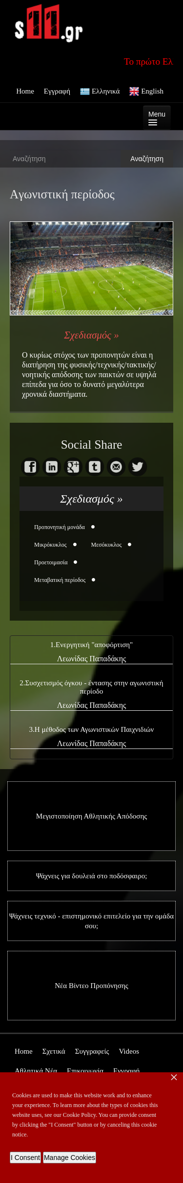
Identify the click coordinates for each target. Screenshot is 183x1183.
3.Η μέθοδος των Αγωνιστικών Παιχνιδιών (91, 729)
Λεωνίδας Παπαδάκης (91, 658)
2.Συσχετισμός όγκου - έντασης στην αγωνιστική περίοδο (91, 687)
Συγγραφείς (92, 1051)
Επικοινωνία (85, 1071)
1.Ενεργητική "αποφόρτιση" (91, 645)
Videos (129, 1051)
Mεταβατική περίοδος (59, 580)
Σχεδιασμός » (91, 335)
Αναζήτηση (146, 159)
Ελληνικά (100, 92)
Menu (156, 117)
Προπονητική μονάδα (59, 527)
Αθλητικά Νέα (36, 1071)
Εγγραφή (57, 91)
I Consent (25, 1157)
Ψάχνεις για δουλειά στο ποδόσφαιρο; (91, 876)
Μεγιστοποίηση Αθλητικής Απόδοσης (91, 816)
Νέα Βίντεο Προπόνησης (91, 986)
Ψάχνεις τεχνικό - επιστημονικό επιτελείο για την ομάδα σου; (91, 921)
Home (25, 91)
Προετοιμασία (50, 562)
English (146, 92)
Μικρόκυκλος (50, 544)
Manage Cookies (69, 1157)
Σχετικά (53, 1051)
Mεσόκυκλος (106, 544)
